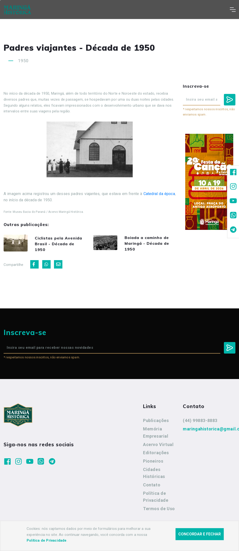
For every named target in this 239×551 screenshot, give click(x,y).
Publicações (156, 422)
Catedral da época (159, 193)
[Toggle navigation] (232, 9)
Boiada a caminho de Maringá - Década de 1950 (149, 243)
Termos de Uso (159, 510)
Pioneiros (153, 462)
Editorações (156, 454)
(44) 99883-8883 (200, 422)
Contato (151, 486)
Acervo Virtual (158, 446)
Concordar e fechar (199, 539)
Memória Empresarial (155, 434)
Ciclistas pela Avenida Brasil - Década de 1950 (58, 244)
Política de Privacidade (155, 499)
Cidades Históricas (154, 475)
